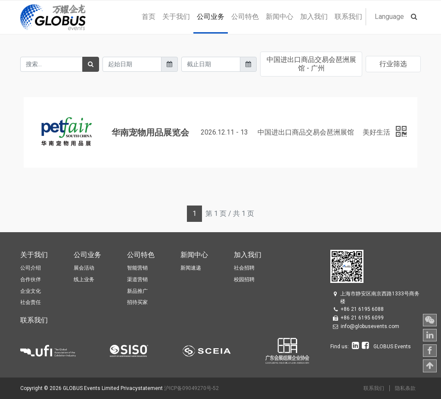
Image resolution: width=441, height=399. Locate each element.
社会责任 (30, 302)
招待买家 (137, 302)
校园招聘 (244, 279)
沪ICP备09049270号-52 (191, 388)
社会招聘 (244, 268)
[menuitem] (148, 16)
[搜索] (90, 64)
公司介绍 (30, 268)
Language (389, 16)
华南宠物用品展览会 (150, 132)
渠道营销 (137, 279)
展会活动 (84, 268)
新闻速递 (190, 268)
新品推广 (137, 291)
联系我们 (373, 388)
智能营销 (137, 268)
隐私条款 (405, 388)
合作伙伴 (30, 279)
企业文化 (30, 291)
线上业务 (84, 279)
